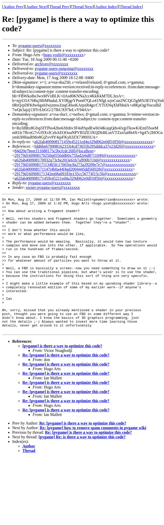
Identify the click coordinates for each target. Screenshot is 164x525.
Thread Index (131, 7)
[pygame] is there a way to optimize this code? (62, 372)
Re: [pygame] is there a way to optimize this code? (65, 382)
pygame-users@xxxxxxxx (39, 45)
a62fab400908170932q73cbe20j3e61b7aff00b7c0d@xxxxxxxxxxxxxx (72, 160)
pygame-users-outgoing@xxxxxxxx (64, 68)
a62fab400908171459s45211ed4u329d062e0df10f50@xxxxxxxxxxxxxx (93, 142)
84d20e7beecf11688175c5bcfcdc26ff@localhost (54, 151)
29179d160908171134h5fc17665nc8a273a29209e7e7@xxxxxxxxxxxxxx (74, 164)
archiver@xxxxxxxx (51, 64)
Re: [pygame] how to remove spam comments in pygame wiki (93, 454)
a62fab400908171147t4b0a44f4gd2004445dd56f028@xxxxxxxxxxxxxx (74, 169)
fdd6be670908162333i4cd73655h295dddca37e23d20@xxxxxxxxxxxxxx (94, 146)
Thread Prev (59, 7)
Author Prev (13, 7)
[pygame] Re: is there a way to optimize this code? (82, 463)
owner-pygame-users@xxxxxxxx (53, 187)
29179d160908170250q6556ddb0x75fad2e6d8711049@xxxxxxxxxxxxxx (75, 155)
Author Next (36, 7)
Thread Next (82, 7)
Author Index (106, 7)
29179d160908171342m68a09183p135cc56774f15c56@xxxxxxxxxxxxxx (75, 174)
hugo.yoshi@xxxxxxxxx (64, 55)
